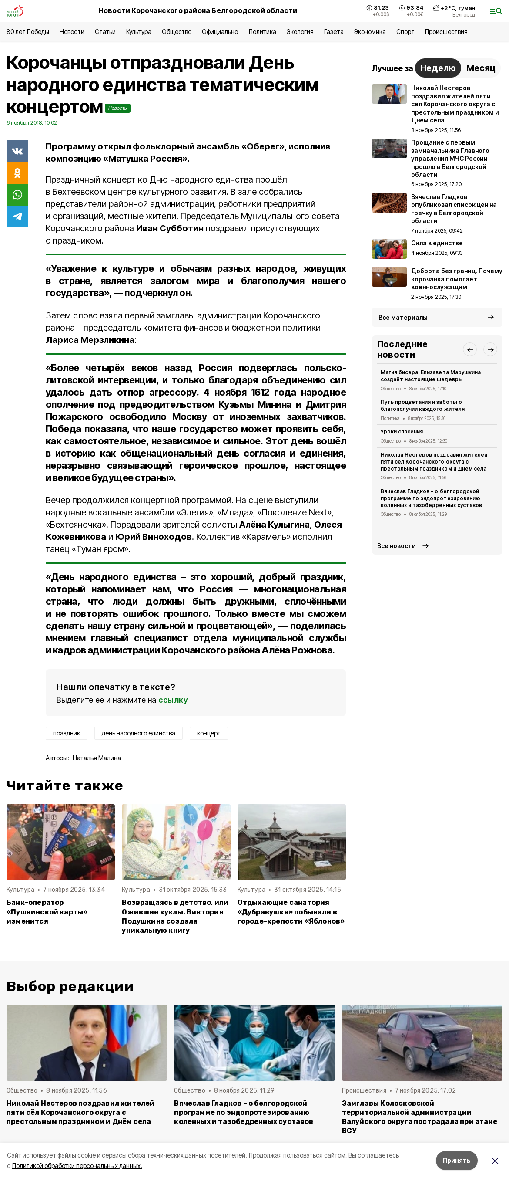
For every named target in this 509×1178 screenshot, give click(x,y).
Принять (457, 1160)
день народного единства (138, 733)
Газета (334, 31)
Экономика (370, 31)
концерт (209, 733)
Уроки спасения (402, 431)
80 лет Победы (28, 31)
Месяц (481, 68)
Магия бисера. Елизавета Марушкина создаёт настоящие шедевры (431, 376)
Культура (138, 31)
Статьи (105, 31)
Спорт (405, 31)
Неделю (438, 68)
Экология (300, 31)
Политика (262, 31)
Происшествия (446, 31)
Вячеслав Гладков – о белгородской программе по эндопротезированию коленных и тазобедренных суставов (431, 498)
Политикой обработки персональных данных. (77, 1165)
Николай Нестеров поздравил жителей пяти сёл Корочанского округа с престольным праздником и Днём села (434, 461)
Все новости (396, 545)
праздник (66, 733)
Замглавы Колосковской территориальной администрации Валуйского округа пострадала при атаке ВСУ (419, 1117)
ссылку (173, 699)
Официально (220, 31)
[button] (470, 349)
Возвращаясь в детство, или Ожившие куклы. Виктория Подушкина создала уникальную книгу (175, 916)
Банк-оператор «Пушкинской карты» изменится (47, 911)
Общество (176, 31)
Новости (72, 31)
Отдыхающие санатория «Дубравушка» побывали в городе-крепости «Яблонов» (291, 911)
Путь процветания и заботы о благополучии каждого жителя (423, 405)
